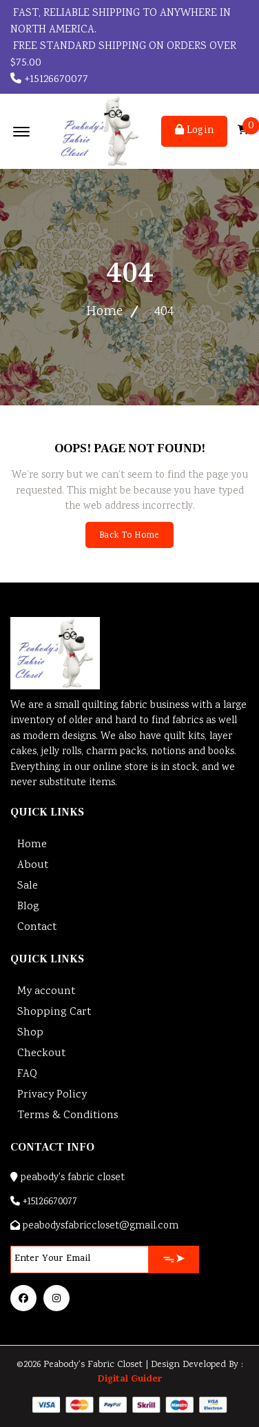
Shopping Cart (54, 1012)
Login (194, 131)
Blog (28, 907)
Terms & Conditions (67, 1116)
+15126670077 (49, 80)
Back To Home (129, 536)
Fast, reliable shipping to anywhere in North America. (120, 22)
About (32, 865)
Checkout (41, 1054)
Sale (27, 886)
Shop (30, 1033)
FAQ (27, 1074)
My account (46, 992)
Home (104, 312)
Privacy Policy (52, 1095)
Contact (36, 927)
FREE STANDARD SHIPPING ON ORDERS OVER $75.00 (123, 55)
